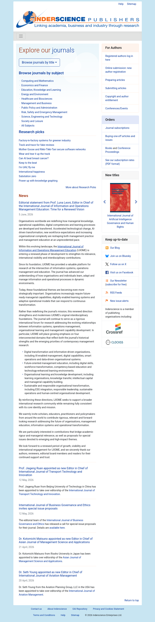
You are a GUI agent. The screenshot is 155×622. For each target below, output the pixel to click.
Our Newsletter (116, 280)
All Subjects (27, 125)
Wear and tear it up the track (34, 153)
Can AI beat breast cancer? (34, 158)
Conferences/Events (116, 108)
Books (108, 148)
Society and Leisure (32, 121)
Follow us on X (115, 264)
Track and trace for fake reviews (36, 144)
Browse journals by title (38, 62)
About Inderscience (57, 609)
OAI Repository (79, 609)
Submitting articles (115, 88)
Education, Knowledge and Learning (41, 89)
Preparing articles (115, 80)
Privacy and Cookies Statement (108, 609)
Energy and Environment (34, 94)
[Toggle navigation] (21, 36)
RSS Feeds (114, 292)
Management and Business (36, 103)
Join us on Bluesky (118, 256)
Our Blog (112, 247)
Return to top (131, 600)
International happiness (32, 171)
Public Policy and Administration (39, 107)
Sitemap (131, 4)
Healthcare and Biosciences (36, 98)
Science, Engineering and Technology (41, 116)
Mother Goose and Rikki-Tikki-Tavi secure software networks (52, 149)
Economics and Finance (34, 85)
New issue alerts (117, 300)
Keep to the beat (28, 162)
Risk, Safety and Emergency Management (44, 112)
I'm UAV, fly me (27, 167)
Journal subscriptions (117, 127)
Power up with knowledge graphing (38, 180)
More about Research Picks (81, 187)
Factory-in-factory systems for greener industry (45, 140)
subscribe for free (116, 284)
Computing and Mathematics (37, 80)
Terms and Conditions (44, 615)
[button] (104, 201)
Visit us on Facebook (119, 272)
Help (121, 4)
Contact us (36, 609)
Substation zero (27, 176)
